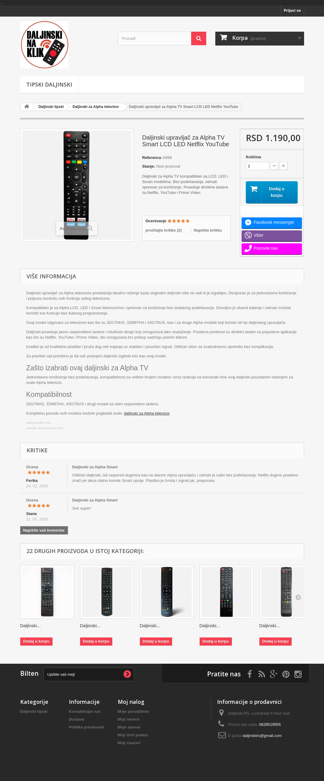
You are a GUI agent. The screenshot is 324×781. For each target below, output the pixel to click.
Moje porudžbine (133, 711)
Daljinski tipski (51, 107)
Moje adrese (129, 727)
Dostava (76, 719)
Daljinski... (30, 625)
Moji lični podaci (133, 735)
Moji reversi (129, 719)
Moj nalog (131, 701)
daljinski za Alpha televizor (147, 413)
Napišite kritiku (208, 230)
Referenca (151, 157)
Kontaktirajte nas (85, 711)
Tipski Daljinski (49, 84)
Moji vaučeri (129, 743)
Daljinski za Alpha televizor (95, 107)
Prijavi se (292, 10)
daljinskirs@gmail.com (262, 735)
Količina (253, 157)
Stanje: (148, 166)
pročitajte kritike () (164, 230)
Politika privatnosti (86, 727)
